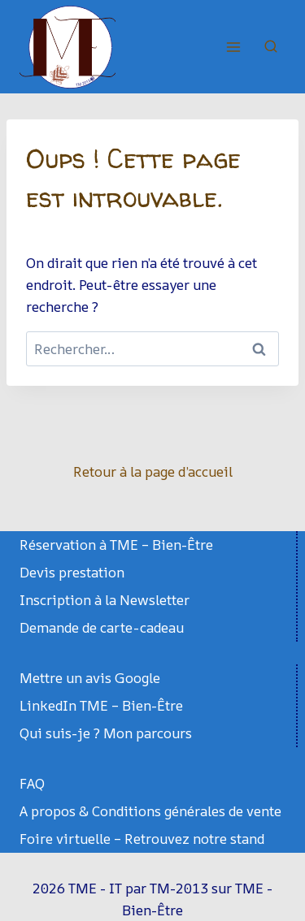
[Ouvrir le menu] (233, 46)
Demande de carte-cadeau (102, 627)
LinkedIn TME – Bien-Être (101, 705)
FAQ (32, 783)
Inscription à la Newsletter (105, 599)
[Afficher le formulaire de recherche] (270, 47)
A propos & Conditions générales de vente (150, 811)
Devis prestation (72, 572)
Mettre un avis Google (90, 677)
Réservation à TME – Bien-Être (116, 544)
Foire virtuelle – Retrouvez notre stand (142, 838)
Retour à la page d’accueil (153, 471)
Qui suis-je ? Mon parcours (106, 733)
